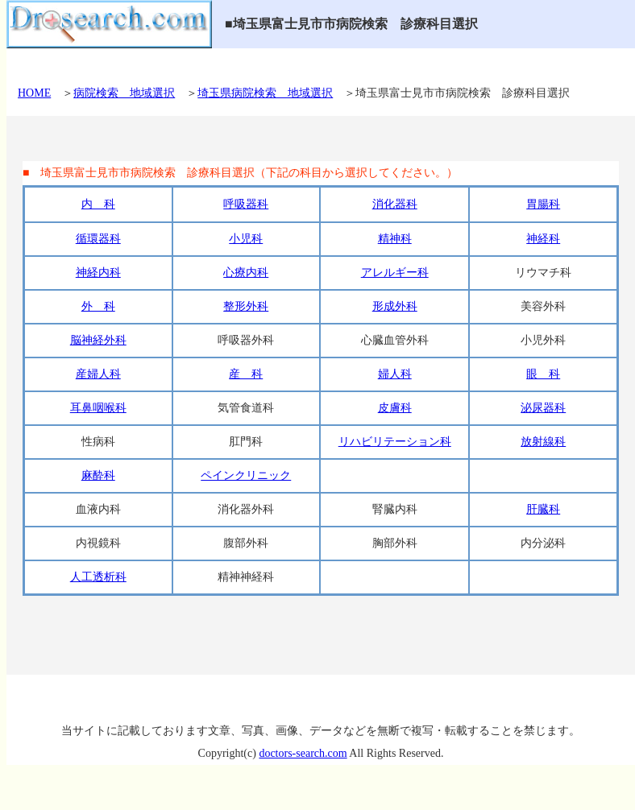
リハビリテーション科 (394, 442)
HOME (34, 93)
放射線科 (543, 442)
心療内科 (245, 273)
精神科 (395, 239)
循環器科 (98, 239)
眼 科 (543, 374)
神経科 (543, 239)
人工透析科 (98, 577)
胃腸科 (543, 204)
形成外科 (394, 306)
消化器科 (394, 204)
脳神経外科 (98, 340)
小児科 (246, 239)
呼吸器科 (245, 204)
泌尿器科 (543, 408)
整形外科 (245, 306)
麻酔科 (98, 475)
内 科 (98, 204)
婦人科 (395, 374)
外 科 (98, 306)
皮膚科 (395, 408)
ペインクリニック (246, 475)
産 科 (246, 374)
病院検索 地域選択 (124, 93)
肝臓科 (543, 509)
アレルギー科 (395, 273)
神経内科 (98, 273)
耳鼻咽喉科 (98, 408)
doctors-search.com (303, 753)
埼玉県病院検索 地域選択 (265, 93)
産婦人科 (98, 374)
